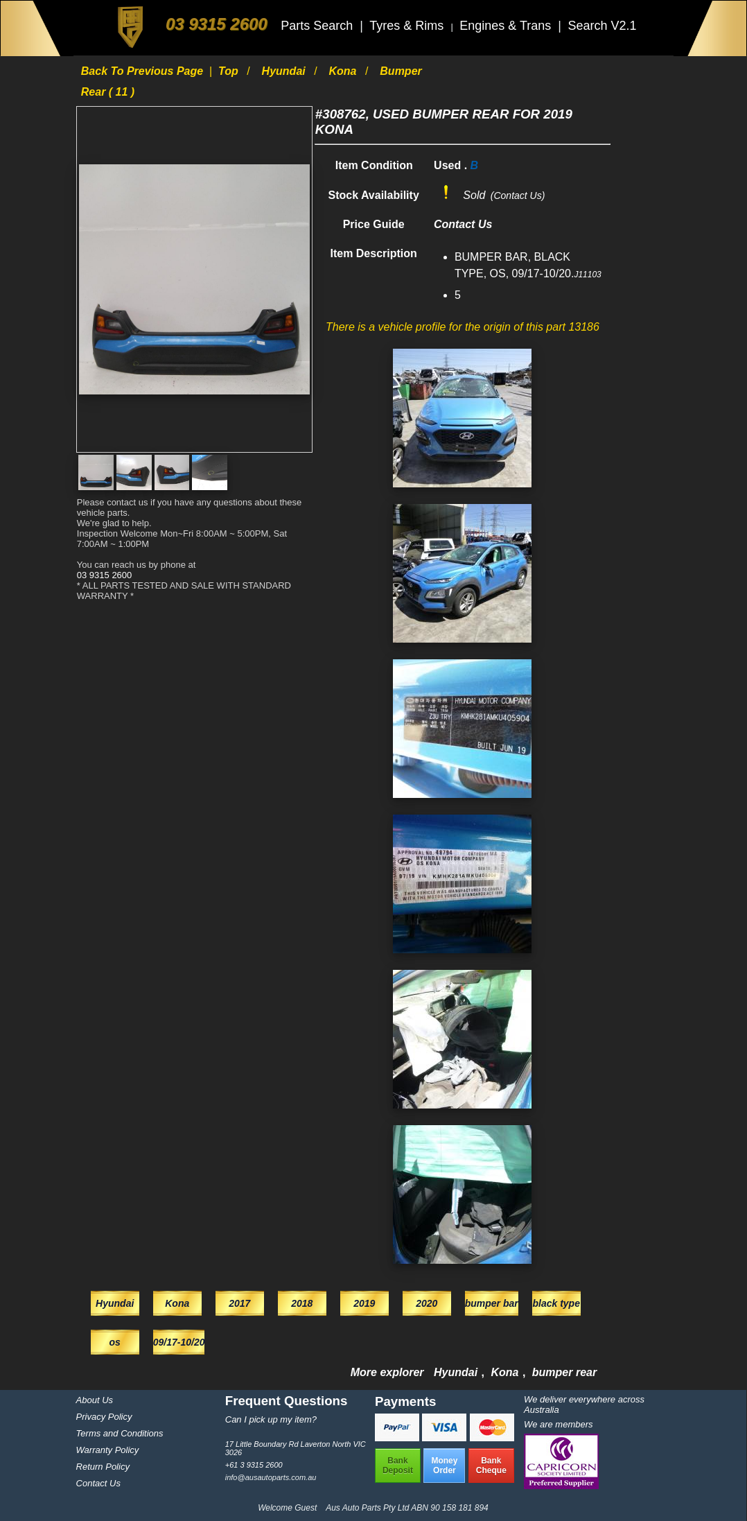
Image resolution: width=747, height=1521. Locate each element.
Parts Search (318, 26)
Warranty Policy (107, 1450)
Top (229, 71)
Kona (344, 71)
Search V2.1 (602, 26)
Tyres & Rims (408, 26)
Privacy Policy (104, 1416)
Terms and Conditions (120, 1433)
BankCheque (491, 1465)
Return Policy (103, 1466)
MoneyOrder (444, 1465)
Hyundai (285, 71)
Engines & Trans (506, 26)
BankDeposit (398, 1465)
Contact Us (98, 1483)
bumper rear (564, 1372)
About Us (94, 1400)
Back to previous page (143, 71)
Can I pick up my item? (271, 1419)
